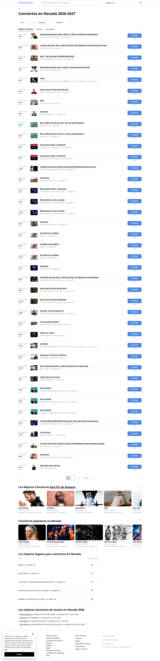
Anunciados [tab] (50, 29)
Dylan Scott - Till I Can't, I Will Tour (53, 355)
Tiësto (42, 78)
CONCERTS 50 (25, 2)
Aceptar (19, 654)
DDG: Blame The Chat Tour (50, 465)
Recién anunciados (53, 638)
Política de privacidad (110, 640)
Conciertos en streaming (55, 653)
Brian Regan (23, 621)
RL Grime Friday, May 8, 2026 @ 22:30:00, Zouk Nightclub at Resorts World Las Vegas (72, 443)
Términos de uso (108, 644)
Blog (48, 655)
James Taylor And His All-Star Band (53, 288)
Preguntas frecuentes (83, 644)
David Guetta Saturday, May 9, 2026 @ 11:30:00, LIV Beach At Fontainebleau (69, 34)
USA (19, 9)
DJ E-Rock (22, 618)
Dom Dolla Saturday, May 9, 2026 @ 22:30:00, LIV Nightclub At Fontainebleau (69, 277)
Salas (48, 648)
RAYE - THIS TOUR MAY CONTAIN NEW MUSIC (57, 56)
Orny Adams (23, 624)
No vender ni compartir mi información (116, 647)
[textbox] (63, 22)
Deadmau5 (44, 266)
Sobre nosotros (80, 636)
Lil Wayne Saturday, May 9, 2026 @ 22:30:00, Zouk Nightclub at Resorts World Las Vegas (73, 45)
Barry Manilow (45, 388)
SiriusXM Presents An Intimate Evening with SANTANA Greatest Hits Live (68, 167)
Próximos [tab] (39, 29)
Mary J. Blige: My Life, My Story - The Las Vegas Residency (62, 123)
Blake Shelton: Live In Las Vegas (52, 200)
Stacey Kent (44, 454)
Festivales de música (53, 650)
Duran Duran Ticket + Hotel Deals (53, 145)
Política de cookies (108, 636)
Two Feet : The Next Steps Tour (52, 311)
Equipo (77, 641)
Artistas (49, 645)
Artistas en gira (51, 636)
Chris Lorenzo (45, 432)
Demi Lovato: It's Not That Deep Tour (54, 89)
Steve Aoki (44, 222)
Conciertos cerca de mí (54, 641)
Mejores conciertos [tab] (25, 29)
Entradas (134, 35)
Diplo (42, 100)
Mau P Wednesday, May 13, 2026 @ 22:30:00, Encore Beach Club (64, 366)
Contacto (78, 638)
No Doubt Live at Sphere (49, 233)
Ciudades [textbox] (41, 22)
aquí (5, 650)
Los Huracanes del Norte (49, 322)
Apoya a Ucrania (81, 649)
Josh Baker (44, 344)
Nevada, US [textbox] (110, 3)
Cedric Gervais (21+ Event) (50, 377)
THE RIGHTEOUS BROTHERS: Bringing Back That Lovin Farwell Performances (69, 421)
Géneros (49, 643)
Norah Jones (44, 178)
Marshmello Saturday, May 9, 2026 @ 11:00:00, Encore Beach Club (65, 67)
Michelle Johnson (25, 614)
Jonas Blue (44, 112)
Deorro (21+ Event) (47, 333)
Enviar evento (80, 646)
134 (86, 478)
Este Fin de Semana (62, 487)
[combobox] (111, 3)
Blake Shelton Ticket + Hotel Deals (53, 189)
